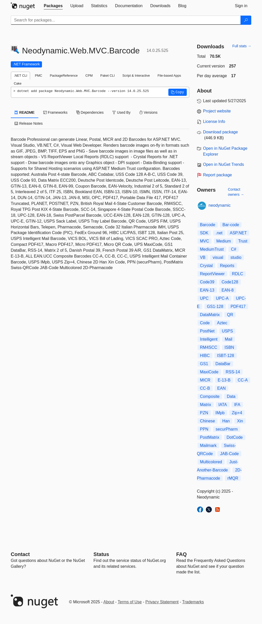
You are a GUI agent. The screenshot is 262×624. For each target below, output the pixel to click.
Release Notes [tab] (29, 123)
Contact (20, 554)
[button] (177, 92)
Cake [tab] (17, 83)
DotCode (235, 437)
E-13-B (224, 380)
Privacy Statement (162, 602)
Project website (217, 111)
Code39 (207, 282)
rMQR (232, 478)
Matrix (205, 404)
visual (218, 257)
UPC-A (222, 298)
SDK (204, 233)
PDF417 (238, 306)
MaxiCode (209, 372)
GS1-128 (215, 306)
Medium (223, 241)
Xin (240, 421)
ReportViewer (212, 274)
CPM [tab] (89, 75)
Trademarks (193, 602)
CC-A (243, 380)
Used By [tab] (121, 112)
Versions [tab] (148, 112)
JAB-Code (229, 454)
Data (231, 396)
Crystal (206, 265)
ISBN (229, 347)
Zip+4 (237, 413)
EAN (221, 388)
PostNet (207, 331)
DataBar (223, 364)
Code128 (230, 282)
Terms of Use (130, 602)
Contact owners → (236, 192)
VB (202, 257)
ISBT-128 (225, 355)
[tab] (53, 5)
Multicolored (211, 462)
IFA (237, 404)
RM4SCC (208, 347)
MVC (204, 241)
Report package (217, 175)
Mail (228, 339)
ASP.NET (238, 233)
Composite (210, 396)
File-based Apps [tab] (169, 75)
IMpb (220, 413)
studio (236, 257)
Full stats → (241, 46)
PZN (204, 413)
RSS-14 (233, 372)
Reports (227, 265)
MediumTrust (212, 249)
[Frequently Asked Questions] (181, 554)
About (108, 602)
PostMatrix (210, 437)
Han (226, 421)
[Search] (246, 20)
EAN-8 (228, 290)
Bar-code (231, 225)
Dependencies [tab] (90, 112)
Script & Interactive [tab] (136, 75)
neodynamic (220, 205)
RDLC (237, 274)
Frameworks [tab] (55, 112)
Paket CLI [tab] (107, 75)
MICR (205, 380)
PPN (204, 429)
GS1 (204, 364)
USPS (227, 331)
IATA (223, 404)
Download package (220, 132)
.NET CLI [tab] (20, 75)
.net (219, 233)
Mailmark (208, 445)
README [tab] (25, 112)
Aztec (222, 323)
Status (101, 554)
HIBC (205, 355)
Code (205, 323)
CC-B (205, 388)
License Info (214, 121)
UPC (204, 298)
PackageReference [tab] (64, 75)
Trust (242, 241)
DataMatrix (210, 315)
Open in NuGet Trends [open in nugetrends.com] (223, 164)
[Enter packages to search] (126, 20)
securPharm (227, 429)
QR (230, 315)
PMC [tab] (38, 75)
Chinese (207, 421)
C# (233, 249)
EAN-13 (207, 290)
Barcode (207, 225)
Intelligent (209, 339)
